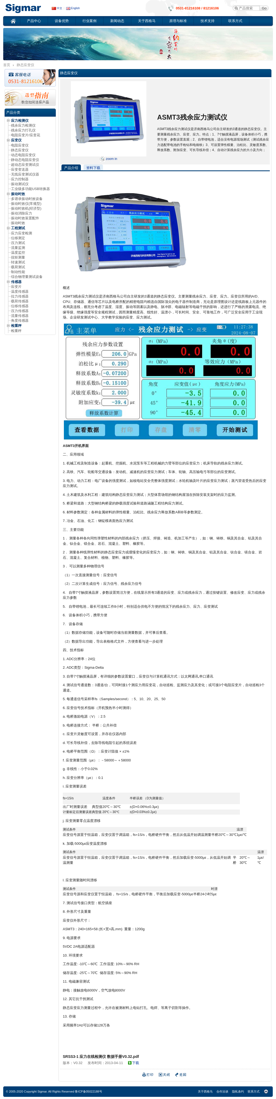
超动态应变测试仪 (25, 165)
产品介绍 (71, 168)
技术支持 (208, 21)
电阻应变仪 (20, 145)
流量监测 (18, 248)
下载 (135, 1063)
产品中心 (34, 21)
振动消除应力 (21, 213)
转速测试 (18, 262)
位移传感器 (20, 306)
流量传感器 (20, 316)
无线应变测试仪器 (25, 174)
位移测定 (18, 238)
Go (264, 8)
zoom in (108, 159)
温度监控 (18, 252)
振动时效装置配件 (25, 218)
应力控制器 (20, 179)
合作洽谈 (222, 1091)
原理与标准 (178, 21)
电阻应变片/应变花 (25, 135)
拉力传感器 (20, 296)
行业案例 (89, 21)
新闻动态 (117, 21)
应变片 (16, 287)
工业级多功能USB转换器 (30, 189)
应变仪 (27, 8)
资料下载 (93, 168)
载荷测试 (18, 267)
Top (266, 1091)
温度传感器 (20, 291)
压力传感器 (20, 311)
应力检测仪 (20, 121)
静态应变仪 (20, 150)
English (73, 8)
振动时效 (18, 194)
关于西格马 (147, 21)
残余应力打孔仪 (23, 130)
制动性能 (18, 272)
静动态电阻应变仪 (25, 160)
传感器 (16, 282)
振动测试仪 (20, 184)
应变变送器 (20, 169)
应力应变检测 (21, 233)
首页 (13, 21)
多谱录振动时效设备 (27, 199)
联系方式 (235, 21)
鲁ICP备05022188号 (88, 1091)
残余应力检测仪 (23, 125)
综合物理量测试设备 (27, 277)
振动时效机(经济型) (26, 208)
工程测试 (18, 228)
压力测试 (18, 243)
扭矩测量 (18, 257)
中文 (57, 8)
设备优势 (62, 21)
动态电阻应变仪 (23, 155)
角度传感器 (20, 320)
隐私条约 (238, 1091)
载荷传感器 (20, 301)
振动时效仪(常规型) (26, 204)
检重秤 (16, 326)
